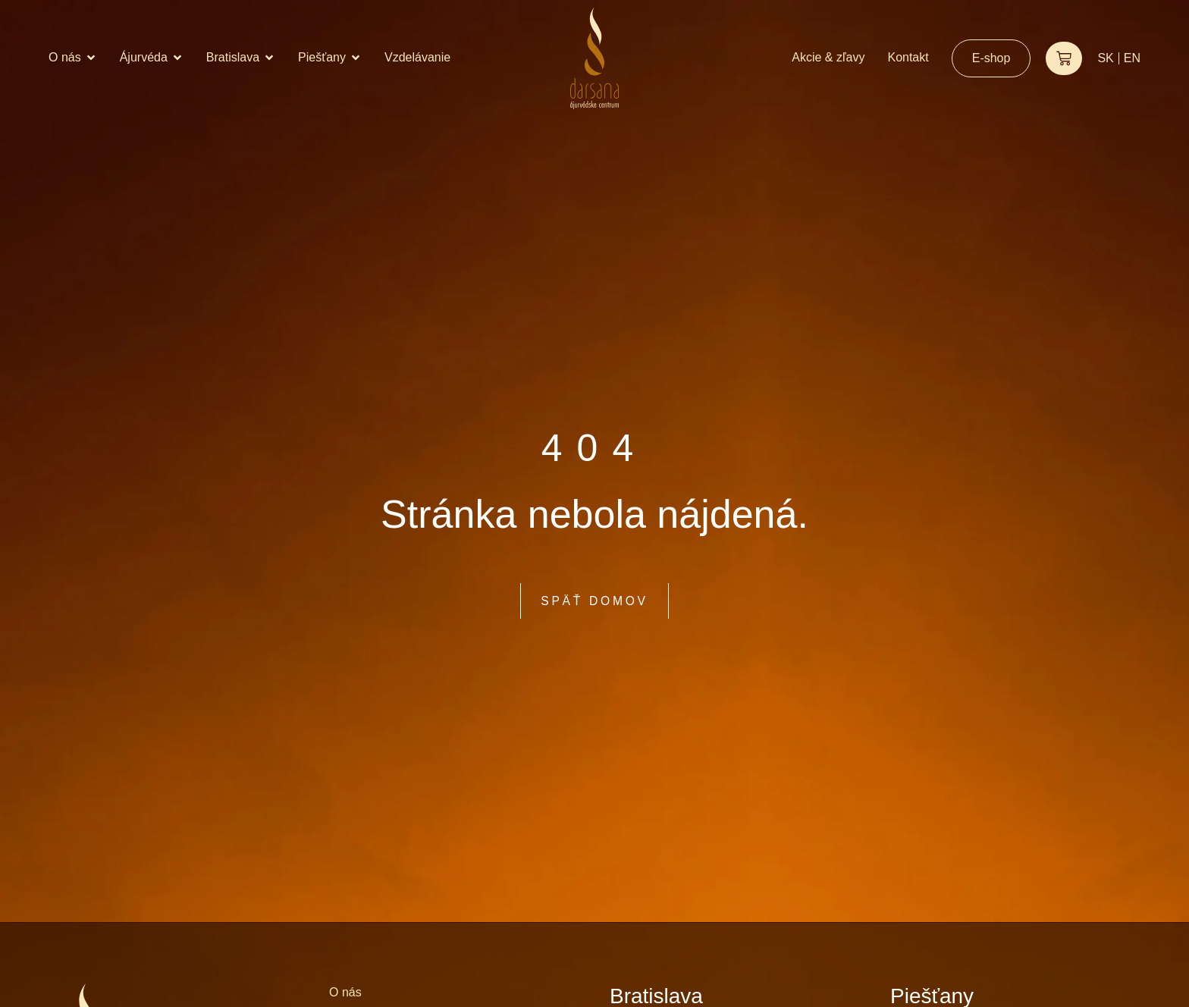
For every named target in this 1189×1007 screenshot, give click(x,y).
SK (1105, 58)
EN (1132, 58)
